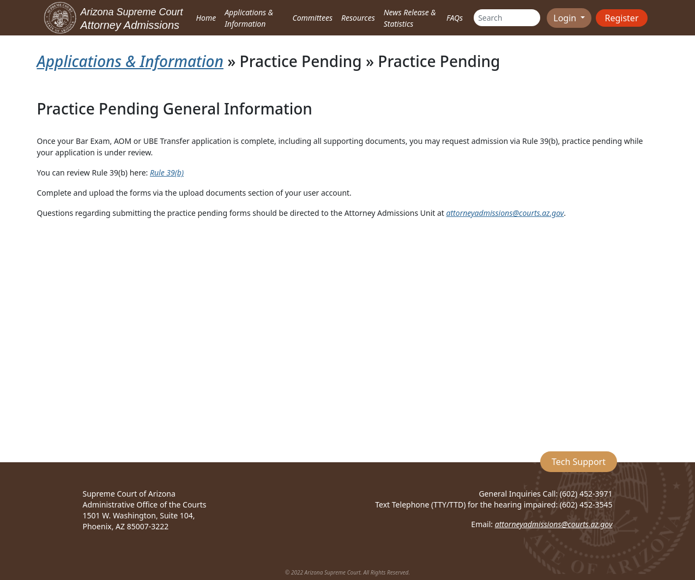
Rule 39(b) (167, 172)
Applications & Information (249, 18)
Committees (312, 18)
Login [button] (565, 18)
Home (206, 18)
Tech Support (579, 462)
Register (621, 18)
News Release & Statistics (410, 18)
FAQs (454, 18)
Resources (358, 18)
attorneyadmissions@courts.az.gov (505, 213)
